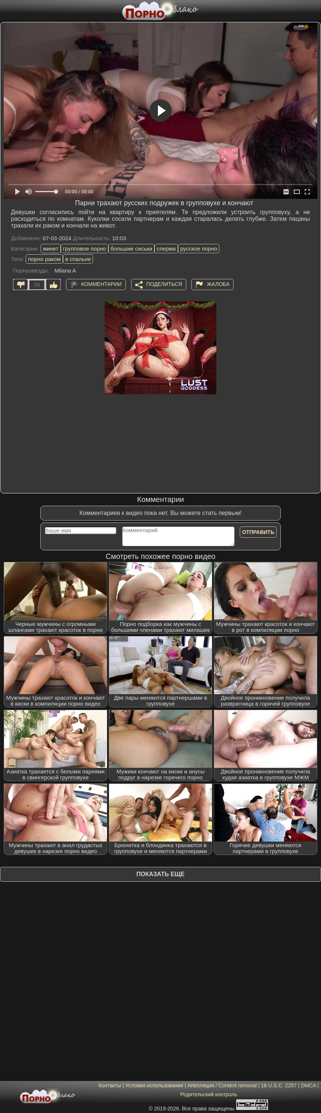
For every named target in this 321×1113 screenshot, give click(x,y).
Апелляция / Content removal (222, 1085)
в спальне (78, 259)
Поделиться (164, 284)
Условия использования (154, 1085)
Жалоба (218, 284)
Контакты (110, 1085)
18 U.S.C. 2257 (279, 1085)
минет (50, 248)
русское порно (198, 248)
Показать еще (160, 874)
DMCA (308, 1085)
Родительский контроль (208, 1094)
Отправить (258, 532)
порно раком (44, 259)
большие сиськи (131, 248)
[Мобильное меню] (7, 10)
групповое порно (84, 248)
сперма (166, 248)
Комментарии (101, 284)
